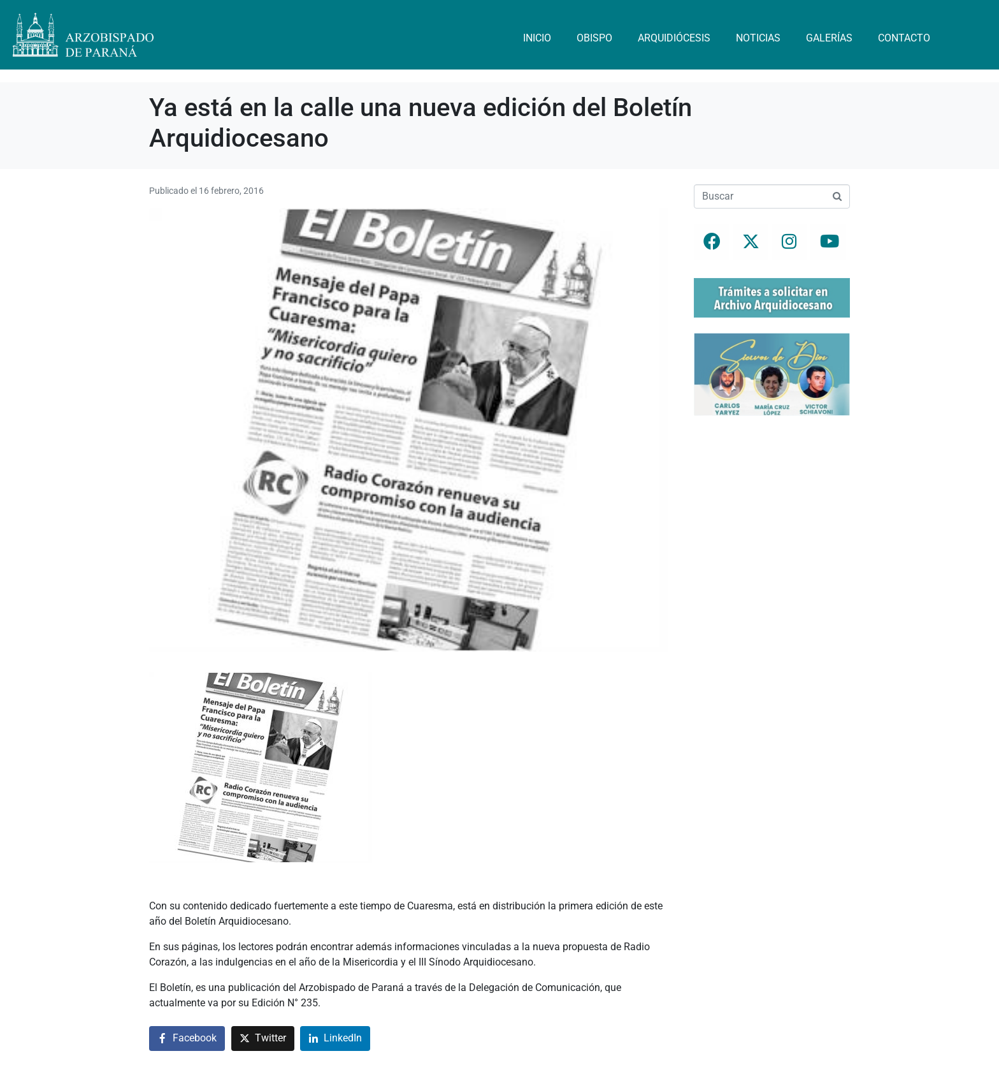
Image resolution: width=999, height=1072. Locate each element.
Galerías (829, 38)
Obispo (594, 38)
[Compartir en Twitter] (262, 1038)
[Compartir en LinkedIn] (335, 1038)
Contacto (904, 38)
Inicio (537, 38)
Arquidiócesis (674, 38)
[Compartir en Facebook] (187, 1038)
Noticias (758, 38)
